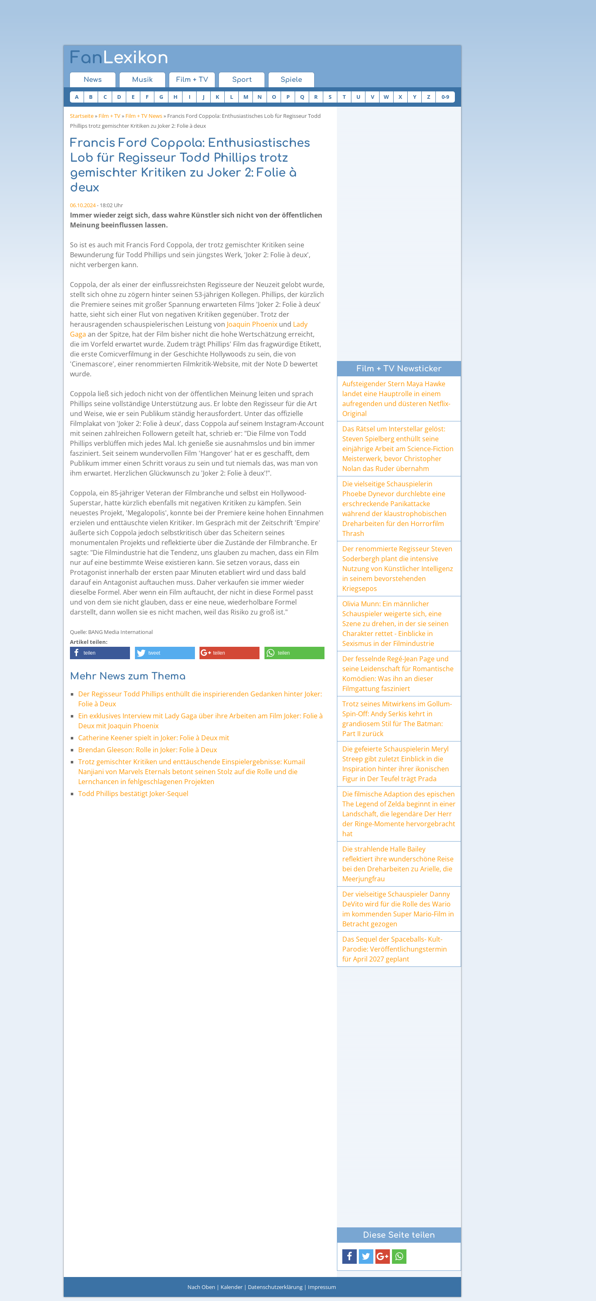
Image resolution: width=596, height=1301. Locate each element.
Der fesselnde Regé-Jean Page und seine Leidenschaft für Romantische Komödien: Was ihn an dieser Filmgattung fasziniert (398, 673)
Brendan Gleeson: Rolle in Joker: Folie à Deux (147, 749)
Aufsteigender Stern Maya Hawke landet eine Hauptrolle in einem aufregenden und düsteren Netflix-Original (396, 398)
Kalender (232, 1287)
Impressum (322, 1287)
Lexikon (119, 58)
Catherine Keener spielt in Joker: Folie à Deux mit (153, 737)
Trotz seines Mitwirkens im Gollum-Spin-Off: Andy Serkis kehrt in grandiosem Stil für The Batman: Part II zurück (397, 718)
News (93, 80)
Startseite (82, 116)
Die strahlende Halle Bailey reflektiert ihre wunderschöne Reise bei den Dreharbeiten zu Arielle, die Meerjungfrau (398, 863)
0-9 (445, 96)
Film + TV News (143, 116)
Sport (242, 80)
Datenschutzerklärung (275, 1287)
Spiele (291, 80)
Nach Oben (201, 1287)
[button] (100, 653)
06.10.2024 (83, 205)
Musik (142, 80)
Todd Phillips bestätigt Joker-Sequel (133, 793)
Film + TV (192, 80)
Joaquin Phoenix (252, 324)
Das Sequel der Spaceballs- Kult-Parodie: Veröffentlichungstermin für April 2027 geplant (394, 949)
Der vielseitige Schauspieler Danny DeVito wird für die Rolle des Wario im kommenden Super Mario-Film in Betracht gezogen (398, 909)
